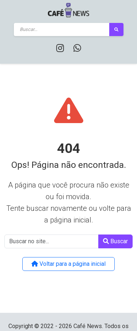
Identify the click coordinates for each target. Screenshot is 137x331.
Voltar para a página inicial (68, 263)
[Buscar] (62, 29)
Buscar (115, 241)
